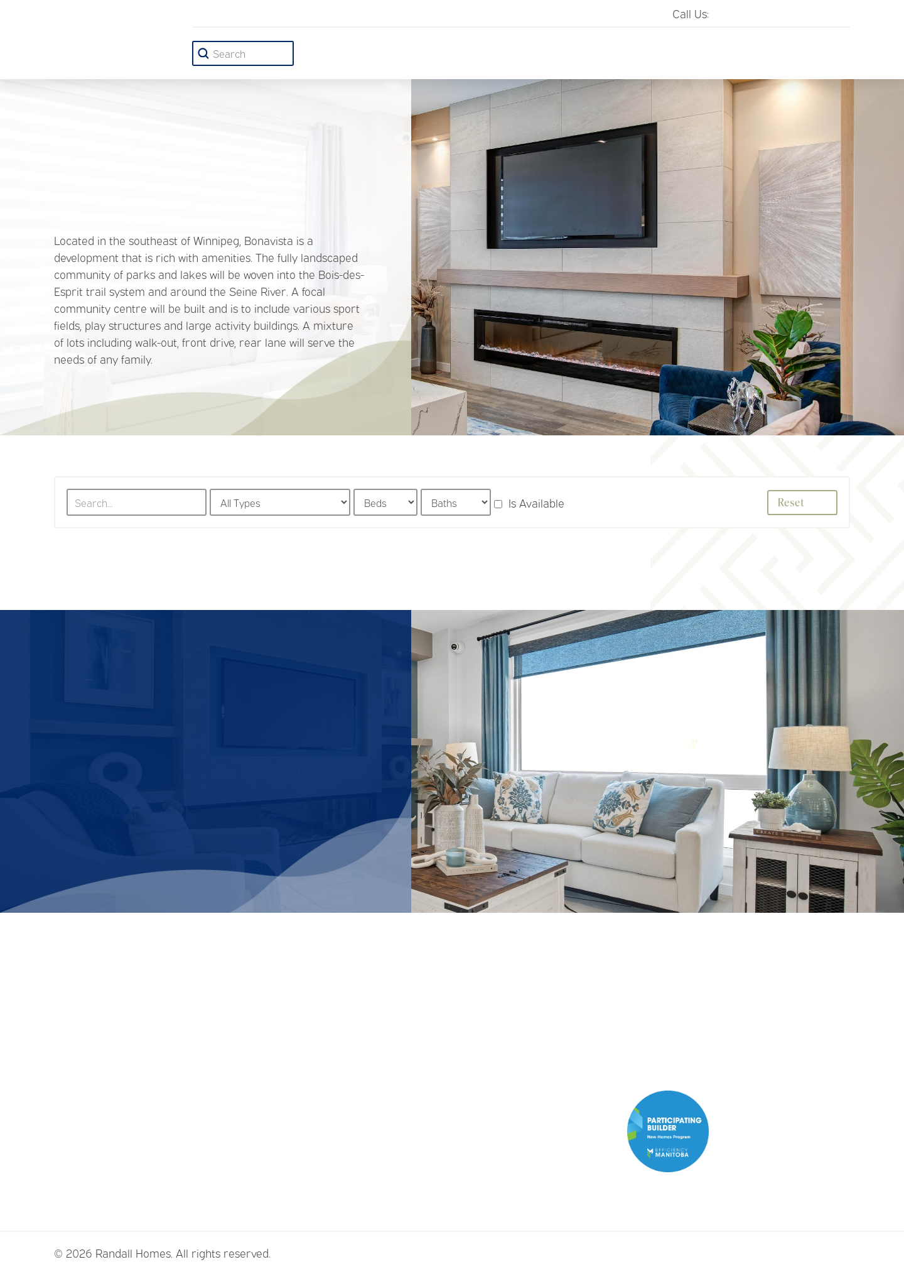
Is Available (529, 502)
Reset (806, 502)
